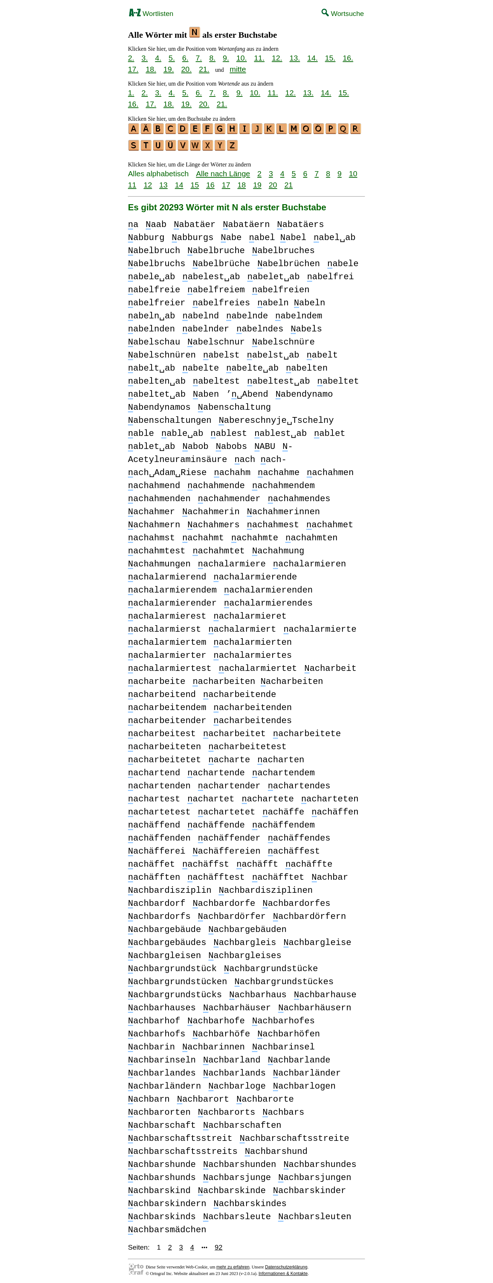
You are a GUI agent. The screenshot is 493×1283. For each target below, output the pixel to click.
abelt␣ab (151, 366)
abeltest (216, 379)
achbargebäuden (247, 927)
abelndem (298, 314)
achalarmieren (309, 562)
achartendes (299, 784)
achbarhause (325, 993)
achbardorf (156, 901)
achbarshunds (162, 1175)
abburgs (193, 236)
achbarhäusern (314, 1006)
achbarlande (299, 1058)
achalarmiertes (253, 653)
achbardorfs (159, 914)
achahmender (229, 497)
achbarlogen (304, 1084)
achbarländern (164, 1084)
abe (231, 236)
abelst (221, 353)
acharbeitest (162, 732)
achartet (211, 797)
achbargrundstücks (175, 993)
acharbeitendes (253, 719)
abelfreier (156, 301)
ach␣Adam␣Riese (167, 471)
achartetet (226, 810)
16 (210, 182)
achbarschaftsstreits (182, 1149)
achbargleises (245, 954)
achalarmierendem (172, 588)
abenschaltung (234, 405)
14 (179, 182)
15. (330, 58)
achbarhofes (283, 1019)
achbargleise (317, 940)
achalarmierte (320, 627)
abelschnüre (283, 340)
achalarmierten (253, 640)
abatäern (246, 222)
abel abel (277, 236)
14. (312, 58)
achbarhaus (257, 993)
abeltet (338, 379)
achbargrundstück (172, 967)
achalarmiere (232, 562)
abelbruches (283, 249)
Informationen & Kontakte (282, 1271)
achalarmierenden (268, 588)
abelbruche (216, 249)
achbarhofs (156, 1032)
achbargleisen (164, 954)
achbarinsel (283, 1045)
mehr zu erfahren (232, 1264)
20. (186, 69)
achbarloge (237, 1084)
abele (343, 262)
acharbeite (156, 679)
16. (348, 58)
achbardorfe (223, 901)
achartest (154, 797)
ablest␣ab (280, 431)
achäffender (229, 836)
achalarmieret (250, 614)
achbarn (149, 1097)
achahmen (330, 471)
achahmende (216, 484)
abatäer (194, 222)
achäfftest (216, 875)
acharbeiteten (164, 745)
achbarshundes (320, 1162)
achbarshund (276, 1149)
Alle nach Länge (223, 171)
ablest (229, 431)
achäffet (151, 862)
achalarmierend (167, 575)
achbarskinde (232, 1189)
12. (277, 58)
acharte (229, 758)
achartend (154, 771)
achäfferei (156, 849)
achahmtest (156, 549)
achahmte (254, 536)
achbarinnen (213, 1045)
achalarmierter (167, 653)
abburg (146, 236)
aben (206, 392)
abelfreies (221, 301)
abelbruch (154, 249)
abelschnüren (162, 353)
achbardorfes (296, 901)
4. (158, 58)
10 (353, 171)
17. (133, 69)
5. (172, 58)
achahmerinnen (283, 510)
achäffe (283, 810)
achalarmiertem (167, 640)
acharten (280, 758)
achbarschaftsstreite (294, 1136)
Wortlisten (151, 13)
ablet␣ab (151, 444)
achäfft (257, 862)
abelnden (151, 327)
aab (156, 222)
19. (168, 69)
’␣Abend (247, 392)
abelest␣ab (211, 275)
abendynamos (159, 405)
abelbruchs (156, 262)
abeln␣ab (151, 314)
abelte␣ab (252, 366)
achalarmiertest (169, 666)
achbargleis (245, 940)
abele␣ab (151, 275)
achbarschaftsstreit (180, 1136)
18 (241, 182)
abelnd (200, 314)
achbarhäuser (237, 1006)
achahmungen (159, 562)
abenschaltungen (169, 418)
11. (259, 58)
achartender (229, 784)
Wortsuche (343, 13)
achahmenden (159, 497)
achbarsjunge (237, 1175)
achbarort (203, 1097)
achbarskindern (167, 1202)
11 (132, 182)
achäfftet (278, 875)
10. (241, 58)
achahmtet (218, 549)
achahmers (213, 523)
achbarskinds (162, 1215)
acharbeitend (162, 692)
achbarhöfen (288, 1032)
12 (148, 182)
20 (273, 182)
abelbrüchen (288, 262)
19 (257, 182)
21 (288, 182)
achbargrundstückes (284, 980)
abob (195, 444)
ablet (329, 431)
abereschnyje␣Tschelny (276, 418)
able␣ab (182, 431)
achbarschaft (162, 1123)
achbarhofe (216, 1019)
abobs (231, 444)
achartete (268, 797)
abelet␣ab (273, 275)
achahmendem (283, 484)
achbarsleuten (314, 1215)
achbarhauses (162, 1006)
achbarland (231, 1058)
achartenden (159, 784)
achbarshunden (239, 1162)
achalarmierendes (268, 601)
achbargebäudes (167, 940)
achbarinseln (162, 1058)
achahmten (311, 536)
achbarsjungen (314, 1175)
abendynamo (304, 392)
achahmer (151, 510)
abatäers (300, 222)
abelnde (247, 314)
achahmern (154, 523)
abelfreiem (216, 288)
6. (185, 58)
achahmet (329, 523)
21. (204, 69)
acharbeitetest (247, 745)
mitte (238, 69)
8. (212, 58)
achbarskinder (309, 1189)
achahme (278, 471)
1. (131, 92)
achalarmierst (164, 627)
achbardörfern (309, 914)
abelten (307, 366)
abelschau (154, 340)
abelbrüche (221, 262)
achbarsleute (237, 1215)
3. (144, 58)
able (141, 431)
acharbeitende (239, 692)
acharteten (330, 797)
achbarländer (307, 1071)
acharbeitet (234, 732)
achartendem (283, 771)
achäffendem (283, 823)
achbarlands (234, 1071)
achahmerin (211, 510)
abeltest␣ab (278, 379)
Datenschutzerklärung (286, 1264)
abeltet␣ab (157, 392)
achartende (216, 771)
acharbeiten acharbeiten (257, 679)
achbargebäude (164, 927)
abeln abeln (291, 301)
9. (226, 58)
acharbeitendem (167, 705)
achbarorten (159, 1110)
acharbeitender (167, 719)
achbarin (151, 1045)
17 (226, 182)
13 (163, 182)
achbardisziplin (169, 888)
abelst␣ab (273, 353)
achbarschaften (242, 1123)
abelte (200, 366)
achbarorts (226, 1110)
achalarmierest (167, 614)
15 (195, 182)
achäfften (154, 875)
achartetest (159, 810)
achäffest (294, 849)
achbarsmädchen (167, 1228)
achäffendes (299, 836)
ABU (265, 444)
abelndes (259, 327)
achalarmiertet (258, 666)
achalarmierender (172, 601)
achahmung (278, 549)
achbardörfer (232, 914)
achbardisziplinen (265, 888)
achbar (329, 875)
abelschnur (216, 340)
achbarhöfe (221, 1032)
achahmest (273, 523)
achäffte (308, 862)
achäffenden (159, 836)
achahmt (203, 536)
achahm (232, 471)
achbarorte (265, 1097)
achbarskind (159, 1189)
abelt (322, 353)
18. (151, 69)
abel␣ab (335, 236)
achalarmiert (242, 627)
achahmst (151, 536)
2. (131, 58)
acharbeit (330, 666)
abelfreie (154, 288)
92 (218, 1245)
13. (295, 58)
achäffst (205, 862)
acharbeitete (307, 732)
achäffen (335, 810)
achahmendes (299, 497)
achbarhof (154, 1019)
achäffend (154, 823)
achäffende (216, 823)
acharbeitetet (164, 758)
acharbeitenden (253, 705)
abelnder (205, 327)
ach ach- (261, 457)
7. (199, 58)
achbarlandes (162, 1071)
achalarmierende (255, 575)
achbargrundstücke (271, 967)
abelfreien (280, 288)
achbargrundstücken (177, 980)
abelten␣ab (157, 379)
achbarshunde (162, 1162)
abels (306, 327)
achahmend (154, 484)
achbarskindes (250, 1202)
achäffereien (226, 849)
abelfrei (330, 275)
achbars (283, 1110)
